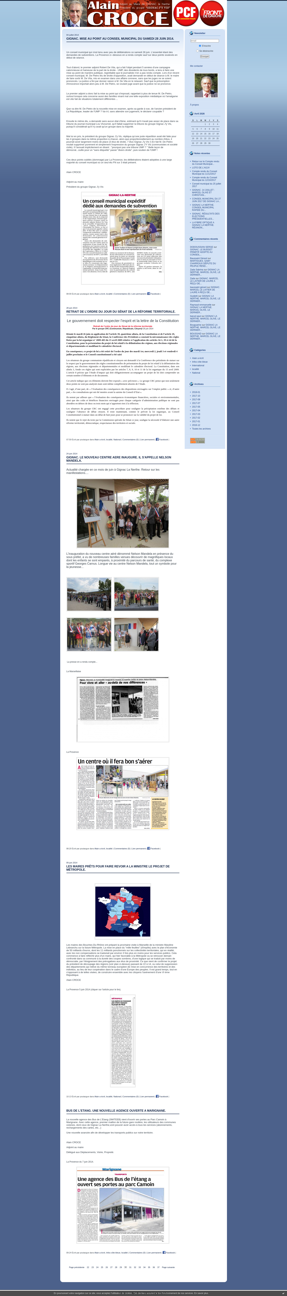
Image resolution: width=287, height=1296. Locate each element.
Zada (192, 278)
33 (140, 1267)
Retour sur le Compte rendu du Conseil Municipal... (205, 162)
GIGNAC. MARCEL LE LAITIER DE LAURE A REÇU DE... (204, 281)
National (196, 373)
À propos (194, 104)
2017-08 (196, 399)
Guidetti (194, 296)
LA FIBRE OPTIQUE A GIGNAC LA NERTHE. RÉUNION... (203, 225)
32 (135, 1267)
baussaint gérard (198, 287)
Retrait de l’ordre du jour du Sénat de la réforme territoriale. (121, 311)
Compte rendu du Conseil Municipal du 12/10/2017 (204, 178)
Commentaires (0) (122, 294)
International (198, 365)
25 (102, 1267)
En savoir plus (201, 1293)
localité (195, 369)
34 (144, 1267)
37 (158, 1267)
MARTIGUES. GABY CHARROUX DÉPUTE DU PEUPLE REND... (203, 263)
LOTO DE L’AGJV (201, 167)
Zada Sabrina (196, 269)
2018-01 (196, 392)
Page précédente (76, 1267)
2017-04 (196, 410)
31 (130, 1267)
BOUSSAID (196, 333)
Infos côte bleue (200, 362)
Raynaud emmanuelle (201, 305)
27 (111, 1267)
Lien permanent (139, 294)
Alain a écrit (198, 358)
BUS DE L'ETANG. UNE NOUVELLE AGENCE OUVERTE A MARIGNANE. (116, 1110)
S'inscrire (205, 46)
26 (107, 1267)
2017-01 (196, 421)
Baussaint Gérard (198, 258)
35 (149, 1267)
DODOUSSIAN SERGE (201, 247)
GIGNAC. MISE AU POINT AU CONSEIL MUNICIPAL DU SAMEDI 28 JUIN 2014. (120, 38)
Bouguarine (195, 325)
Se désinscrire (204, 51)
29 (121, 1267)
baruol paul (195, 316)
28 (116, 1267)
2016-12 (196, 425)
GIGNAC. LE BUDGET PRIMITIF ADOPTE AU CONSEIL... (201, 252)
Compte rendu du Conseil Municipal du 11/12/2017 (204, 172)
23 (93, 1267)
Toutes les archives (201, 428)
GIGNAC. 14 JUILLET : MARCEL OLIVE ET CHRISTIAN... (203, 192)
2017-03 (196, 414)
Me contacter (196, 66)
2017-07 (196, 403)
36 (154, 1267)
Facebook (153, 294)
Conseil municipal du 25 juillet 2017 (206, 185)
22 (88, 1267)
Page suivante (168, 1267)
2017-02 (196, 418)
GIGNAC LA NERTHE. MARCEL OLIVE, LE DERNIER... (205, 272)
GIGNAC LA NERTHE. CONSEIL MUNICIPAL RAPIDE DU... (203, 207)
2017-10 (196, 396)
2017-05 (196, 407)
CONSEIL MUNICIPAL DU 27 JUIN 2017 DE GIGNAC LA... (206, 200)
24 (97, 1267)
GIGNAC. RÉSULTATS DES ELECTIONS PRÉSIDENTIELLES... (206, 216)
